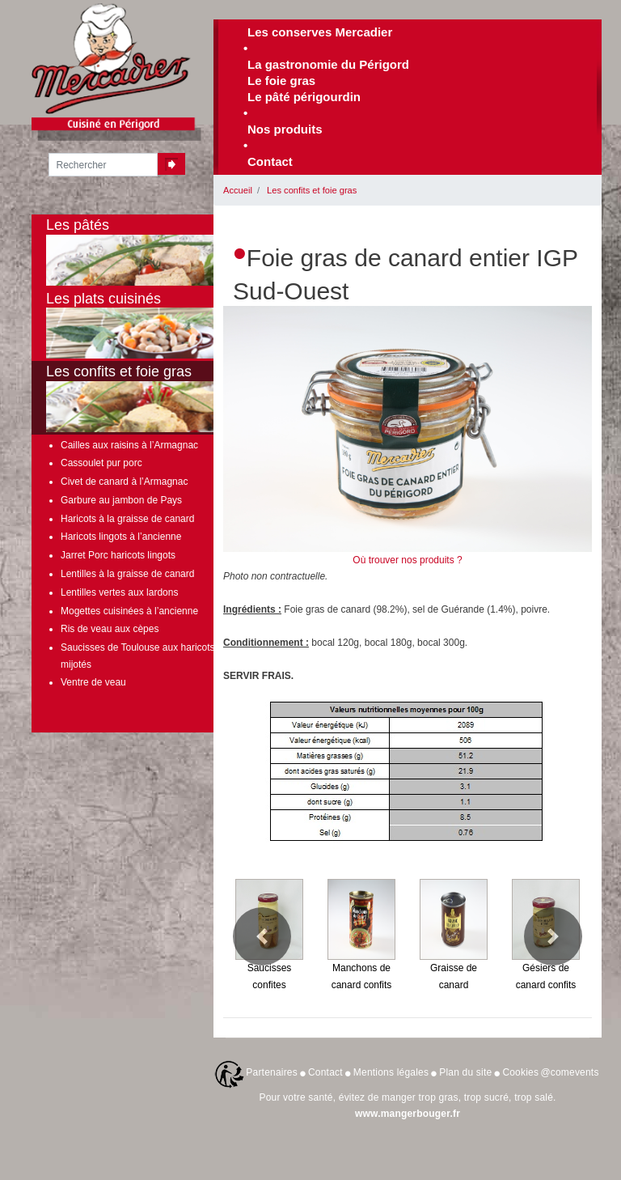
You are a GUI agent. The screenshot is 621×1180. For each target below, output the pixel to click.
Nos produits (285, 129)
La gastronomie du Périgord (328, 64)
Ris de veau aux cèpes (109, 629)
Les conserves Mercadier (319, 32)
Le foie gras (281, 80)
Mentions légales (391, 1072)
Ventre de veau (93, 682)
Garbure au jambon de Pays (121, 500)
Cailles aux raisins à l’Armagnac (129, 445)
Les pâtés (153, 251)
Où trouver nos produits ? (407, 560)
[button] (262, 936)
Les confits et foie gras (312, 190)
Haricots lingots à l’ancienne (121, 536)
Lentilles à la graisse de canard (127, 573)
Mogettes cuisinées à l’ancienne (129, 611)
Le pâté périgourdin (304, 97)
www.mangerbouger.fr (407, 1113)
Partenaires (272, 1072)
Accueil (237, 190)
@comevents (569, 1072)
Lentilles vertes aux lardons (119, 592)
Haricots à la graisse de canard (127, 518)
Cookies (520, 1072)
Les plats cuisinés (153, 325)
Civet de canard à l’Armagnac (124, 481)
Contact (270, 161)
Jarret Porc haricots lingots (118, 555)
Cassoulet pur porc (101, 463)
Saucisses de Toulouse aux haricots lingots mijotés (153, 655)
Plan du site (465, 1072)
